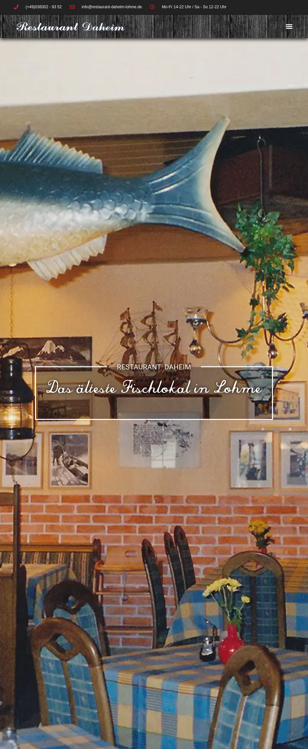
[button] (289, 26)
